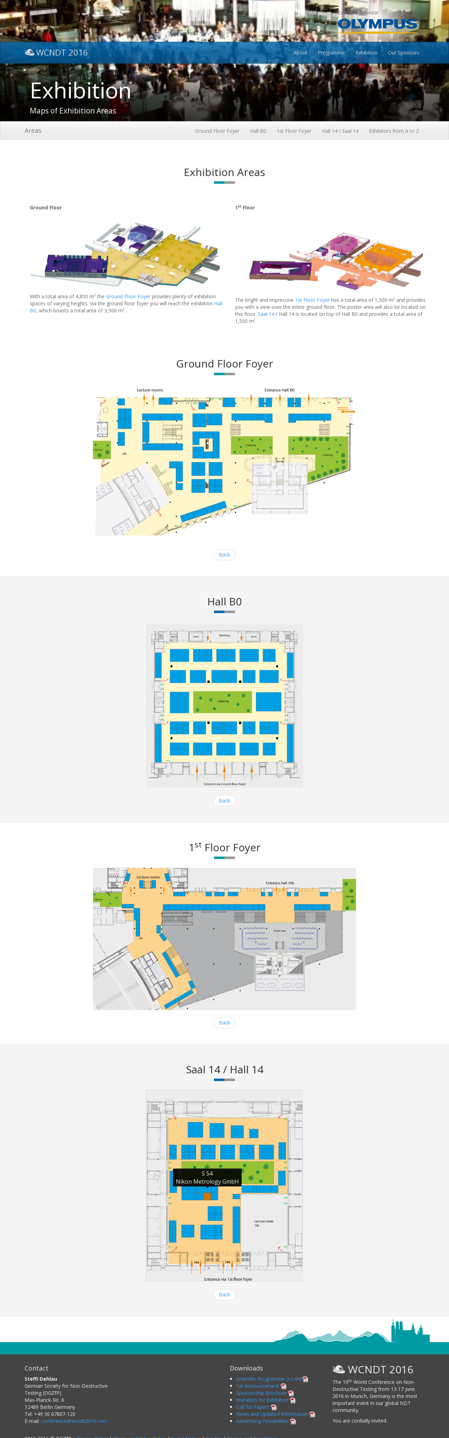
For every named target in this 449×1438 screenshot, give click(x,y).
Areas (33, 130)
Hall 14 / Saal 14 (340, 131)
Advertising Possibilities (266, 1421)
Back (224, 554)
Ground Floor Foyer (217, 131)
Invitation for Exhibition (265, 1400)
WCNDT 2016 (56, 51)
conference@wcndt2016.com (74, 1421)
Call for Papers (256, 1407)
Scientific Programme (272, 1378)
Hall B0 (258, 131)
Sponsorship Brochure (265, 1393)
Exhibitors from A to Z (394, 131)
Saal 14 (266, 314)
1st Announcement (261, 1385)
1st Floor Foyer (294, 131)
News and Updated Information (275, 1414)
